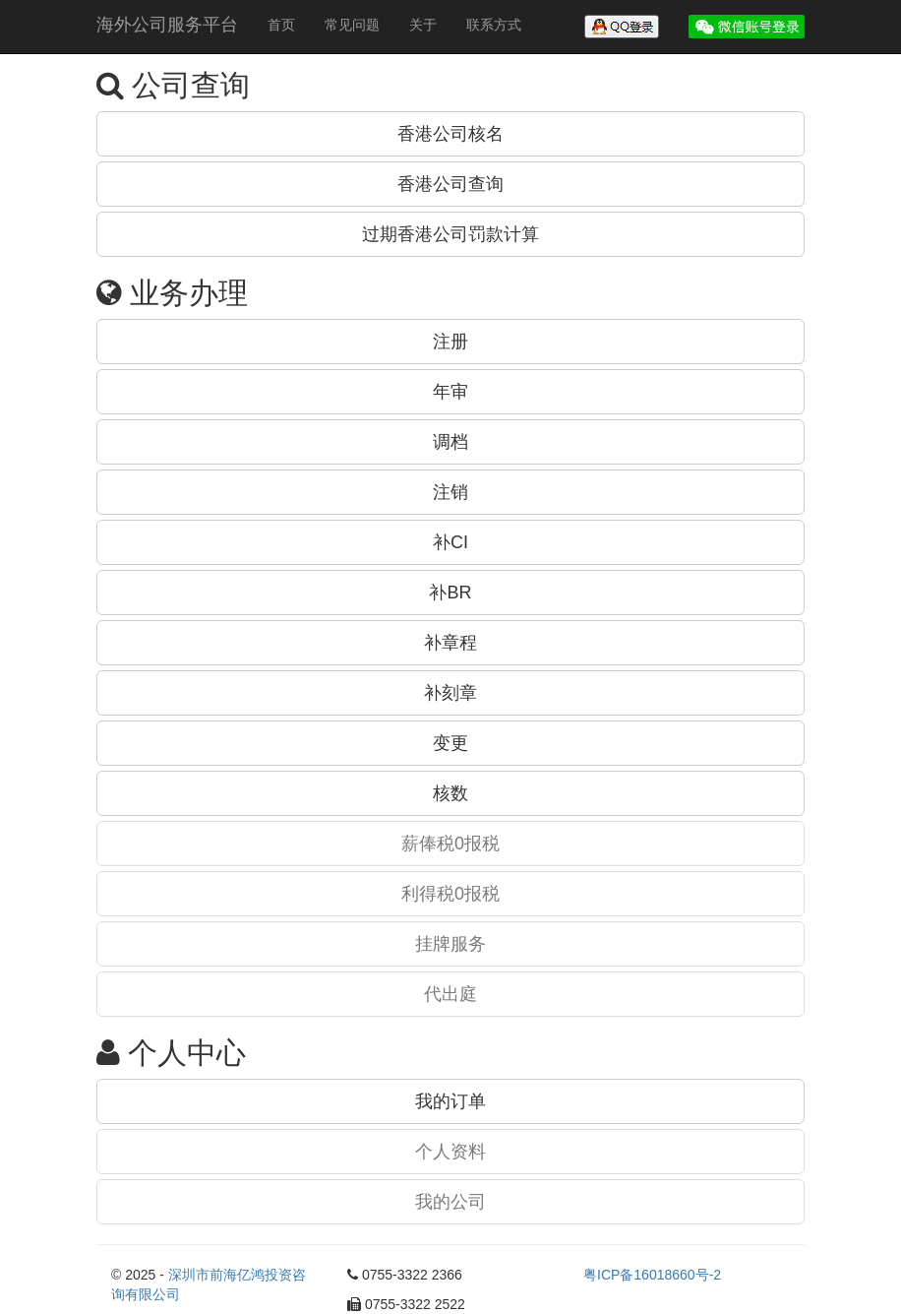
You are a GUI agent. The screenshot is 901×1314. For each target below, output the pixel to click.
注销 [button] (450, 492)
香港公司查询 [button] (450, 184)
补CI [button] (450, 542)
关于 (423, 24)
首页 (281, 24)
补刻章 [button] (450, 693)
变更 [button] (450, 743)
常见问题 (352, 24)
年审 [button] (450, 392)
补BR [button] (450, 592)
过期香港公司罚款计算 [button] (450, 234)
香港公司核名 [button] (450, 134)
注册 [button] (450, 341)
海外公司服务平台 (167, 24)
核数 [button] (450, 793)
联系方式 (493, 24)
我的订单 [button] (450, 1101)
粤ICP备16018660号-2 (652, 1275)
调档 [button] (450, 442)
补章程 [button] (450, 643)
